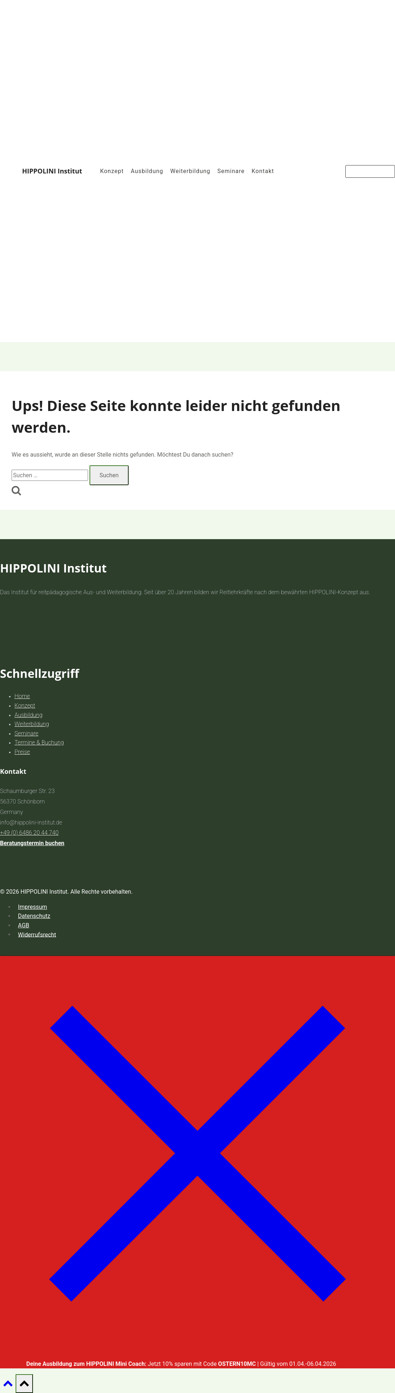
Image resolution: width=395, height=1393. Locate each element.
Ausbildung (147, 171)
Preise (22, 751)
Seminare (231, 171)
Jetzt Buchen (370, 171)
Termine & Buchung (39, 742)
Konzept (112, 171)
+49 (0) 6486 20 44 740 (29, 832)
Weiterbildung (190, 171)
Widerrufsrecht (37, 934)
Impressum (32, 906)
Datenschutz (34, 915)
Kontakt (262, 171)
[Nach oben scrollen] (8, 1385)
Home (22, 696)
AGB (23, 925)
